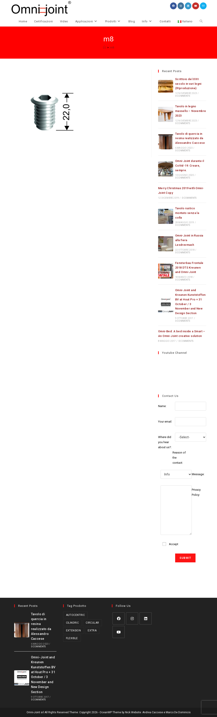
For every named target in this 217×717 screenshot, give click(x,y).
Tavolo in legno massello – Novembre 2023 (190, 112)
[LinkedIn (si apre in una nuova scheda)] (188, 5)
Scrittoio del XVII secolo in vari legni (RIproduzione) (188, 85)
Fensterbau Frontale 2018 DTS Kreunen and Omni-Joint (189, 269)
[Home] (104, 49)
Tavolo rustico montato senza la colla (187, 214)
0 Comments (182, 97)
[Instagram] (132, 618)
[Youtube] (118, 632)
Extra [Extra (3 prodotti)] (92, 630)
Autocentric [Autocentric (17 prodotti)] (75, 614)
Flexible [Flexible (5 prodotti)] (72, 638)
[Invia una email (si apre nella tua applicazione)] (203, 5)
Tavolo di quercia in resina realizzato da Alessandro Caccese (190, 140)
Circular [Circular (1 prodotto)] (92, 622)
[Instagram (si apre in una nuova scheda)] (181, 5)
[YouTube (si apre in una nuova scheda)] (195, 5)
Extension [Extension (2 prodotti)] (73, 630)
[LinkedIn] (146, 618)
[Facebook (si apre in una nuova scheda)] (173, 5)
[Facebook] (118, 618)
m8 (112, 49)
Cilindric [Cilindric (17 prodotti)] (72, 622)
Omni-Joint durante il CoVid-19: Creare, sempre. (189, 167)
